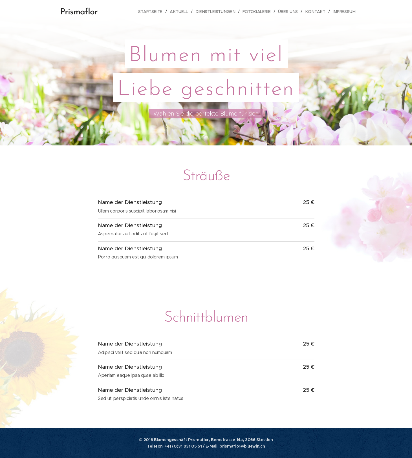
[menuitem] (155, 12)
